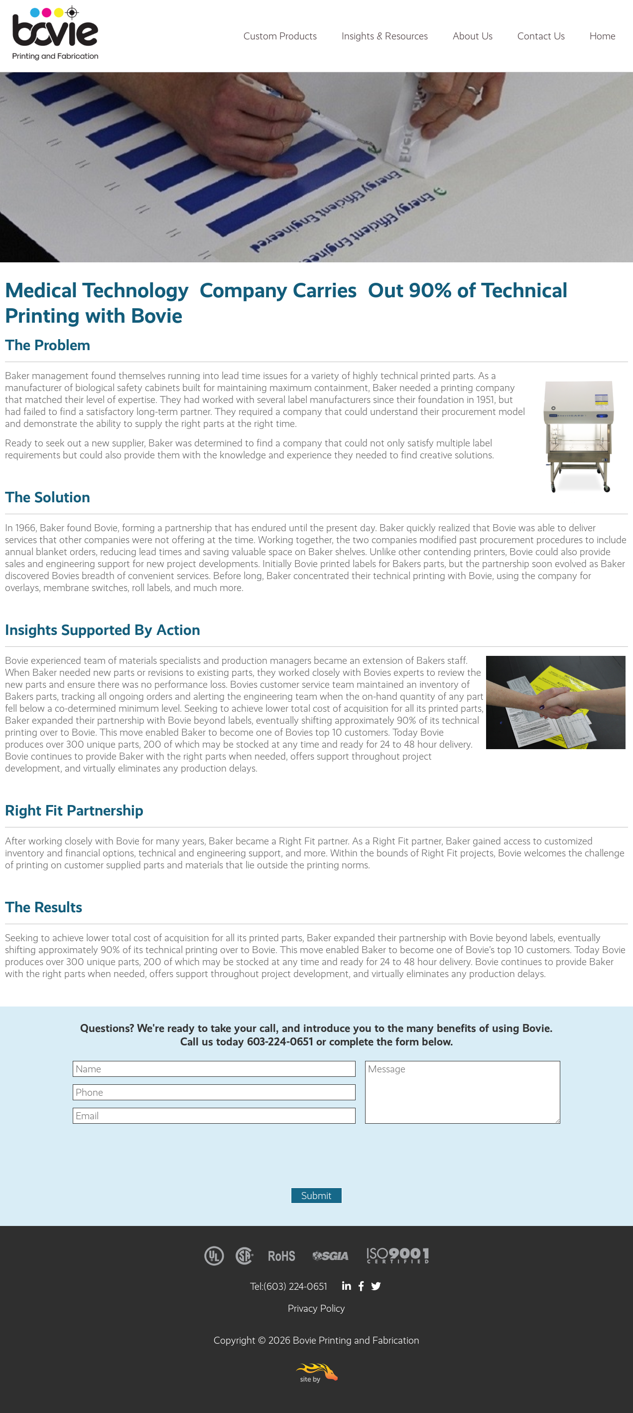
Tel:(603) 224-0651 (288, 1286)
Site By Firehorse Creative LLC (317, 1373)
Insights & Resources (385, 36)
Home (603, 36)
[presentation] (316, 1160)
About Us (473, 36)
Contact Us (541, 36)
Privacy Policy (316, 1308)
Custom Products (280, 36)
